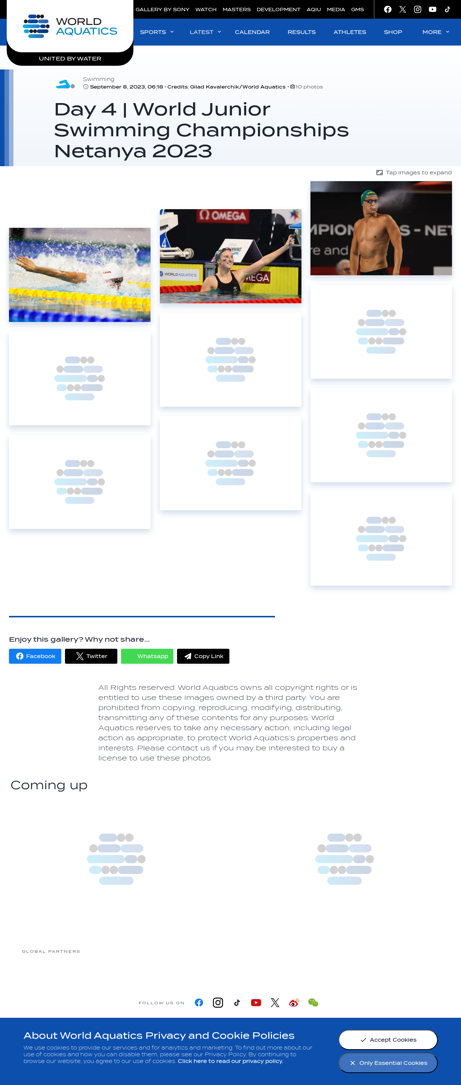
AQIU (314, 9)
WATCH (206, 9)
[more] (116, 859)
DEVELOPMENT (279, 9)
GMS (357, 9)
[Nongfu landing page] (230, 951)
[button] (35, 656)
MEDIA (336, 9)
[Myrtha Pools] (170, 951)
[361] (110, 951)
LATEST (206, 32)
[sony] (350, 951)
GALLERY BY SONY (162, 9)
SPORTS (157, 32)
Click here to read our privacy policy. (231, 1061)
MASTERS (237, 9)
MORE (437, 32)
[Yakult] (409, 951)
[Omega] (290, 951)
